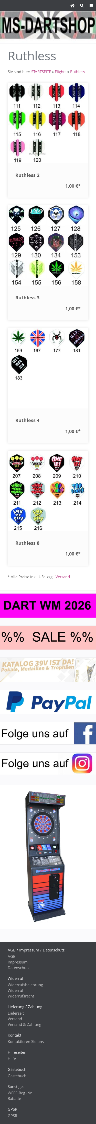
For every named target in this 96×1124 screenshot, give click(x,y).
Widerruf (15, 990)
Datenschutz (18, 967)
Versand (63, 576)
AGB (12, 956)
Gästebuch (17, 1075)
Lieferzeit (16, 1013)
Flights (60, 71)
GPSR (12, 1115)
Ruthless (77, 71)
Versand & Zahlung (24, 1024)
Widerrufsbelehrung (25, 984)
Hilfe (12, 1058)
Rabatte (14, 1098)
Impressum (18, 961)
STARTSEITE (41, 71)
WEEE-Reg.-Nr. (20, 1092)
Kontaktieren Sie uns (26, 1041)
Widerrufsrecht (21, 995)
